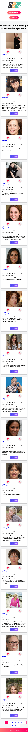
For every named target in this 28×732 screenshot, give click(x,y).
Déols (3, 271)
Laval (3, 701)
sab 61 (3, 570)
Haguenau (4, 228)
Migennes (4, 185)
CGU (10, 730)
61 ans (7, 572)
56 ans (10, 228)
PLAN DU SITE (16, 730)
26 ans (11, 443)
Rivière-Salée (5, 443)
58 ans (6, 56)
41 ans (7, 701)
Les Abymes (5, 400)
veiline (3, 613)
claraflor (4, 226)
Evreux (3, 486)
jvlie (3, 441)
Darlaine (4, 656)
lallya (3, 484)
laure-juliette (5, 527)
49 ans (11, 400)
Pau (3, 56)
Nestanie (4, 140)
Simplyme (4, 54)
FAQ (7, 730)
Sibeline (4, 355)
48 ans (11, 142)
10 (18, 725)
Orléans (4, 357)
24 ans (10, 185)
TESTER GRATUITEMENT (14, 12)
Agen (3, 529)
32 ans (7, 271)
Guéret (3, 615)
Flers (3, 572)
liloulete (4, 699)
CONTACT (24, 730)
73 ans (8, 615)
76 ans (8, 99)
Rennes (4, 99)
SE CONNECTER (14, 17)
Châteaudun (5, 142)
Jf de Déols (5, 269)
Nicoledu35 (5, 97)
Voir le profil (14, 70)
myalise (4, 312)
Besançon (4, 314)
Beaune (4, 658)
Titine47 (4, 398)
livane (3, 183)
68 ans (8, 658)
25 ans (8, 357)
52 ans (8, 486)
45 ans (10, 314)
